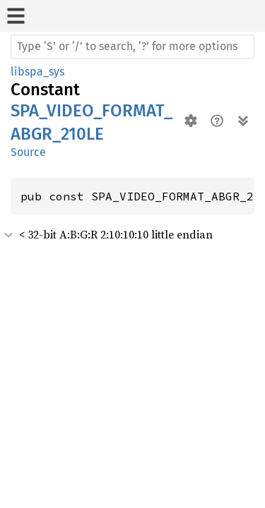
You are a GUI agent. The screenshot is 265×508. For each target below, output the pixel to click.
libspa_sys (37, 71)
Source (28, 152)
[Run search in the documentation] (132, 47)
